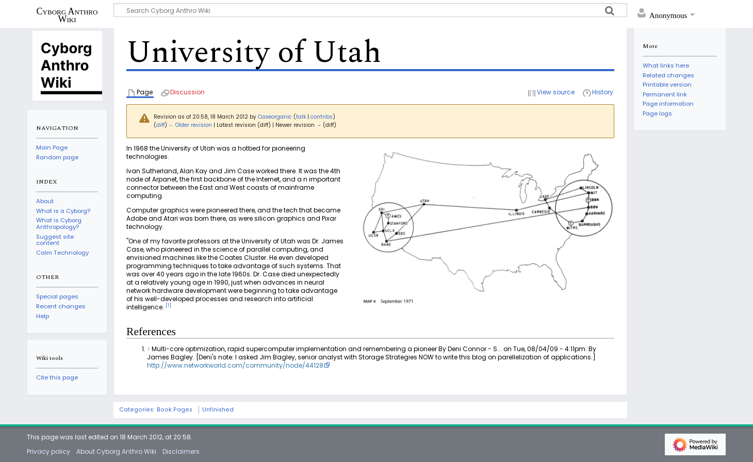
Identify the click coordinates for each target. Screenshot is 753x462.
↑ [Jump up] (148, 348)
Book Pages (174, 410)
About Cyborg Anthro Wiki (116, 451)
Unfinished (218, 410)
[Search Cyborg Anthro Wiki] (370, 10)
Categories (136, 410)
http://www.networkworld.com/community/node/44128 (235, 365)
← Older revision (190, 125)
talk (301, 117)
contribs (321, 117)
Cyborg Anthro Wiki (67, 15)
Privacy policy (48, 451)
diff (160, 125)
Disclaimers (181, 451)
